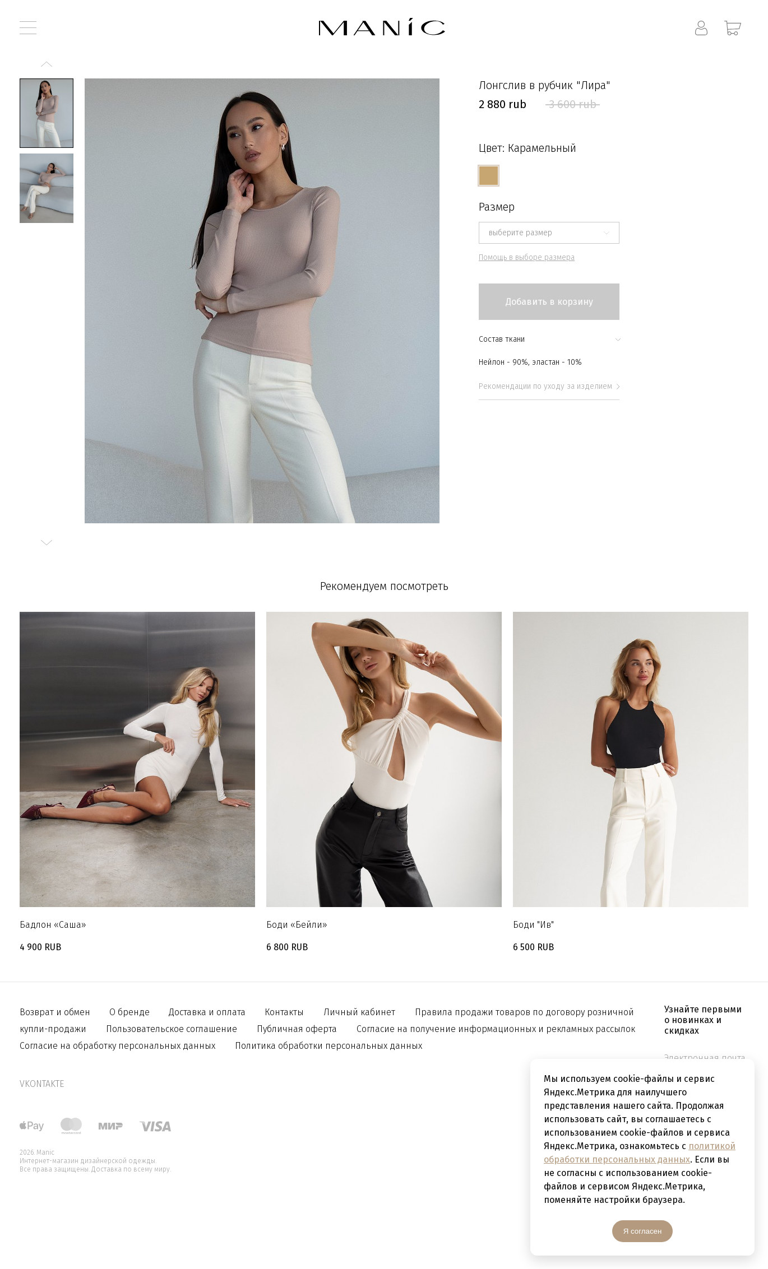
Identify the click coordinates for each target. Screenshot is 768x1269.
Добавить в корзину (549, 301)
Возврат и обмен (56, 1012)
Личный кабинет (359, 1012)
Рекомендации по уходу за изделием (549, 386)
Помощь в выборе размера (527, 257)
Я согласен (642, 1231)
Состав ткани (549, 339)
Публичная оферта (297, 1029)
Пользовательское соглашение (171, 1029)
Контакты (284, 1012)
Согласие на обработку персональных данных (117, 1045)
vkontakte (42, 1084)
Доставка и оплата (208, 1012)
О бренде (130, 1012)
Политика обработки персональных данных (328, 1045)
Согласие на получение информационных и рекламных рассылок (496, 1029)
